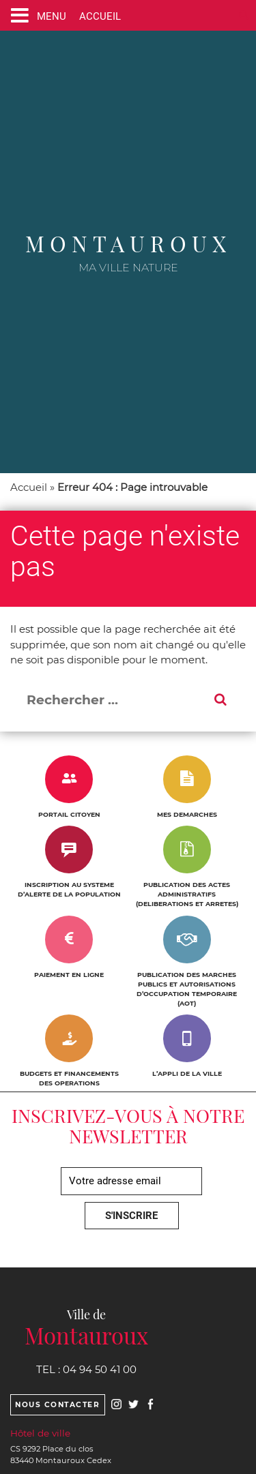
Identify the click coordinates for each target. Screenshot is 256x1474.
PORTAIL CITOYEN (69, 814)
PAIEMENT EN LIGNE (69, 974)
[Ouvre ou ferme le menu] (35, 15)
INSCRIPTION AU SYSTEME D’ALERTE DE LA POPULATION (69, 889)
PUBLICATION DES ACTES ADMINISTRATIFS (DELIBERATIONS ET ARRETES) (187, 894)
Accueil (28, 487)
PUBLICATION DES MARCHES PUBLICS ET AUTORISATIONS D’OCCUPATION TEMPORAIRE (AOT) (187, 989)
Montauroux (128, 243)
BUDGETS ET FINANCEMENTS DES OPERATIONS (69, 1078)
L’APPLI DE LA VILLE (187, 1073)
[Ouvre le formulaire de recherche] (243, 15)
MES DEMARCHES (187, 814)
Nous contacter (57, 1404)
